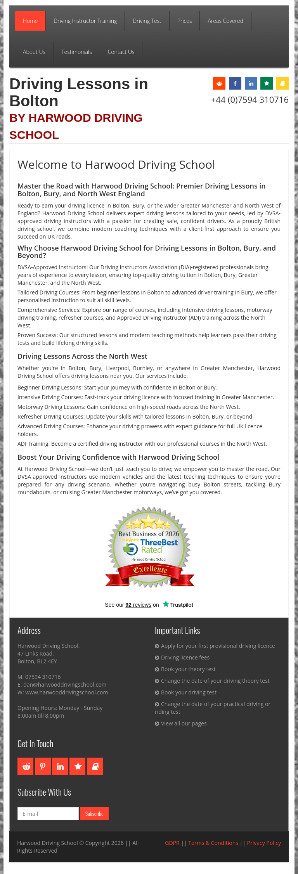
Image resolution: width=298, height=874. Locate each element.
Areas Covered (225, 20)
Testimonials (76, 51)
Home (30, 20)
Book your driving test (186, 692)
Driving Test (147, 20)
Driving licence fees (182, 657)
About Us (34, 51)
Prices (184, 20)
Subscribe (94, 813)
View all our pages (181, 723)
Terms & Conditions (213, 842)
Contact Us (121, 51)
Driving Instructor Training (85, 20)
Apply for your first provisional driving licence (215, 645)
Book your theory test (185, 669)
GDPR (172, 842)
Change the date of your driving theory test (212, 680)
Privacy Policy (264, 842)
